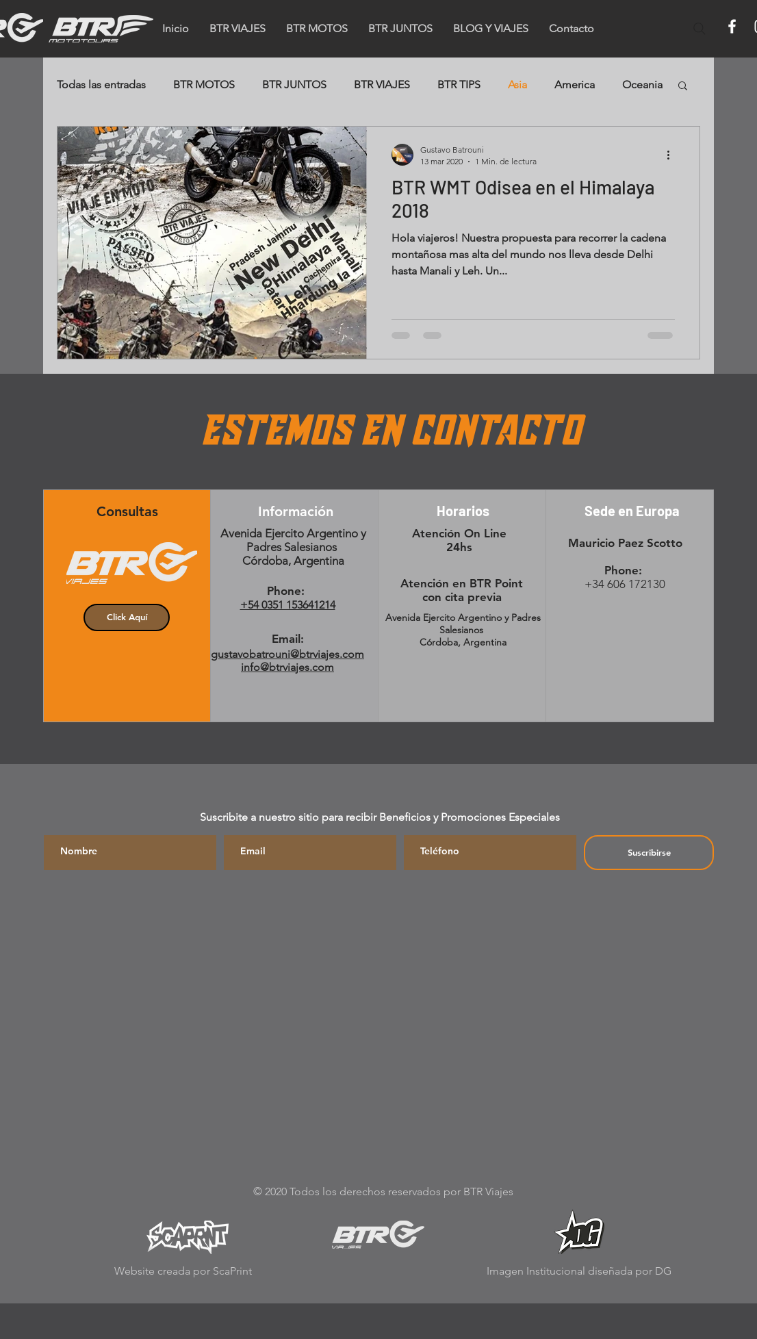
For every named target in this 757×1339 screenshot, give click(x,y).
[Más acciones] (673, 154)
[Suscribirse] (649, 852)
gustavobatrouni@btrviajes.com (287, 654)
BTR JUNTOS (294, 84)
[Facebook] (732, 26)
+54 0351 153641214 (287, 604)
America (574, 84)
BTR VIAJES (382, 84)
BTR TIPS (458, 84)
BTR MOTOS (204, 84)
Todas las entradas (101, 84)
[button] (571, 28)
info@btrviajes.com (287, 667)
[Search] (699, 28)
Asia (517, 84)
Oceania (642, 84)
